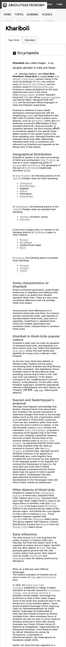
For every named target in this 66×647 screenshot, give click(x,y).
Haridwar (24, 216)
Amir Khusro (47, 577)
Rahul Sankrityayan (35, 430)
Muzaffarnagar (27, 186)
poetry (43, 514)
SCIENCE (47, 14)
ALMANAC (33, 14)
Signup (48, 4)
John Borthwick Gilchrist (35, 593)
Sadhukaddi (19, 558)
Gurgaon (24, 268)
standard (45, 97)
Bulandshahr (26, 196)
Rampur (24, 240)
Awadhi (29, 115)
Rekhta (36, 498)
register (55, 97)
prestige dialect (26, 94)
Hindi (42, 548)
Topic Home (13, 40)
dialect (31, 79)
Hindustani (38, 519)
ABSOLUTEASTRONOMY (26, 5)
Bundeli (44, 524)
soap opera (19, 350)
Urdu (26, 97)
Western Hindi (20, 79)
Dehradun (25, 219)
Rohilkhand (40, 232)
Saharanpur (26, 183)
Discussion (30, 40)
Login (59, 4)
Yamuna (17, 178)
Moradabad (26, 242)
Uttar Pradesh (48, 160)
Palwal (23, 270)
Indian (40, 427)
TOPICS (18, 14)
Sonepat (24, 265)
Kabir (33, 577)
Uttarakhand (38, 87)
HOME (7, 14)
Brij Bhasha (36, 555)
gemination (37, 120)
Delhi (38, 81)
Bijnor (23, 247)
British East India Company (28, 586)
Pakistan (52, 506)
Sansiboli (17, 519)
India (50, 87)
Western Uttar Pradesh (34, 84)
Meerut (23, 191)
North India (30, 168)
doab (26, 170)
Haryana (17, 165)
